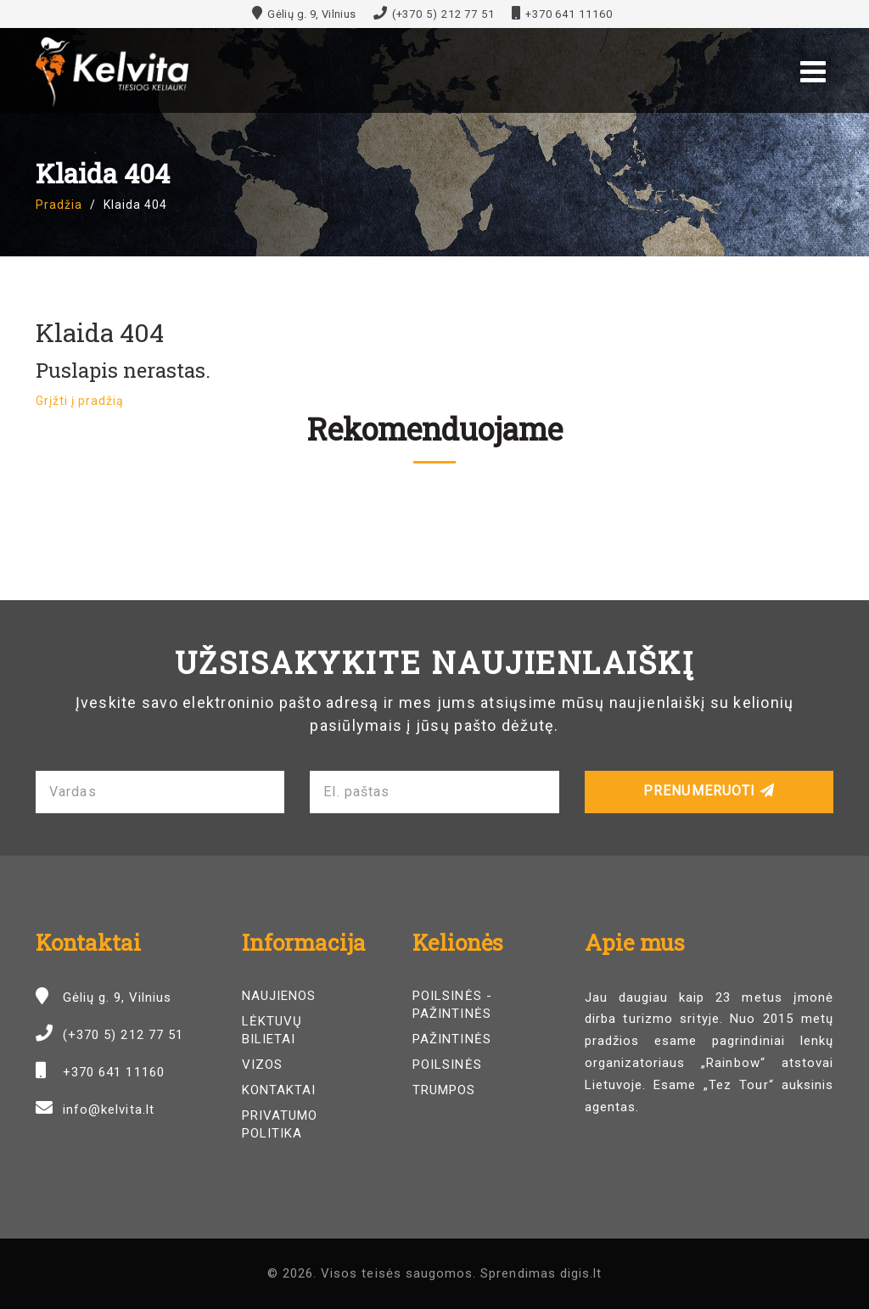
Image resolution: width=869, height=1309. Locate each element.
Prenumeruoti (709, 791)
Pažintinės (451, 1039)
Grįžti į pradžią (80, 400)
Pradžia (59, 204)
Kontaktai (279, 1090)
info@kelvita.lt (108, 1109)
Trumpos (443, 1090)
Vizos (262, 1064)
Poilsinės (446, 1064)
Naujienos (279, 995)
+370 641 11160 (569, 14)
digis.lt (581, 1273)
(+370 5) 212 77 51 (443, 14)
